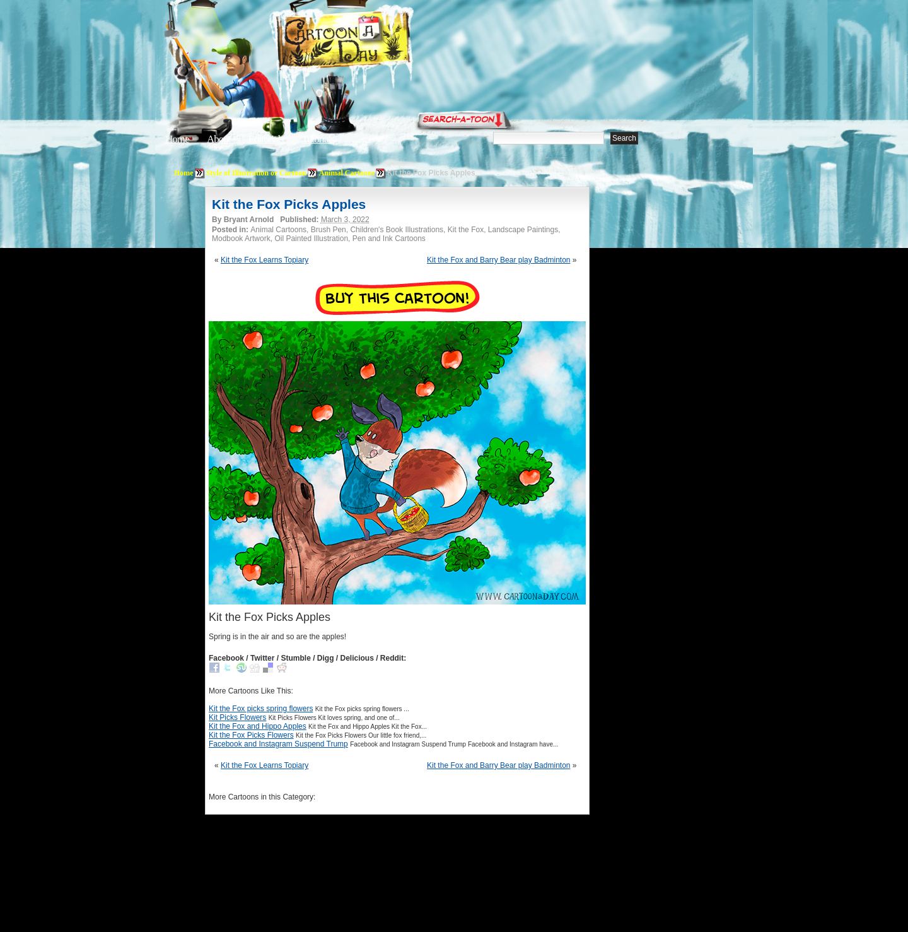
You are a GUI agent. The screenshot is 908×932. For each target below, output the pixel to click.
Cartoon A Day (374, 42)
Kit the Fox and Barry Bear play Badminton (498, 260)
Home (177, 139)
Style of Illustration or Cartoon (256, 172)
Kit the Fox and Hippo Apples (257, 726)
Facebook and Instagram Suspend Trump (278, 744)
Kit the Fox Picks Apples (289, 204)
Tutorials (317, 139)
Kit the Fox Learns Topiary (264, 260)
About (219, 139)
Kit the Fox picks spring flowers (261, 708)
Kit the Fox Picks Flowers (251, 735)
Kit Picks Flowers (237, 717)
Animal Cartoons (347, 172)
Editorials (266, 139)
